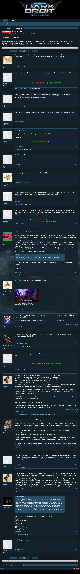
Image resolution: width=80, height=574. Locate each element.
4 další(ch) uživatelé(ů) (43, 414)
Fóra (5, 21)
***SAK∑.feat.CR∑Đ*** (7, 184)
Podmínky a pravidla (66, 570)
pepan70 (25, 414)
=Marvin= (26, 274)
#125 (76, 146)
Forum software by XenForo (13, 570)
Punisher (5, 84)
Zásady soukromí (75, 570)
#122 (76, 86)
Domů (75, 568)
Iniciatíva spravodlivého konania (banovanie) (29, 232)
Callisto (5, 141)
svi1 (4, 242)
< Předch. (12, 51)
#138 (76, 488)
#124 (76, 121)
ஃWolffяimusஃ (7, 507)
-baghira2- (17, 66)
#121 (76, 64)
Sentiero (21, 88)
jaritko (21, 449)
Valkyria (29, 33)
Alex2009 (17, 149)
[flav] (4, 105)
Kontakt (66, 568)
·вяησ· (16, 309)
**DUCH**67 (23, 346)
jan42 (26, 149)
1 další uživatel (32, 88)
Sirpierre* (17, 274)
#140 (76, 549)
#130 (76, 272)
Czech (2, 568)
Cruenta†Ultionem (7, 292)
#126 (76, 164)
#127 (76, 182)
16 (32, 51)
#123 (76, 103)
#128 (76, 201)
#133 (76, 343)
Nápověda (71, 568)
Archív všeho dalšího (13, 33)
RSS (78, 568)
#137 (76, 464)
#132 (76, 326)
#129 (76, 223)
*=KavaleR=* (6, 123)
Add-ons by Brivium (62, 572)
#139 (76, 531)
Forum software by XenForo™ (37, 570)
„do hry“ (21, 45)
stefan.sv (26, 88)
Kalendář (12, 21)
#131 (76, 307)
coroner (5, 65)
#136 (76, 447)
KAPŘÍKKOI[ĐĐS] (7, 346)
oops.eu (5, 203)
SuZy (24, 449)
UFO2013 (5, 466)
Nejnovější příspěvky (7, 24)
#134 (76, 367)
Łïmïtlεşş (21, 274)
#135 (76, 411)
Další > (35, 51)
